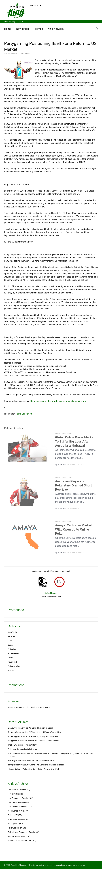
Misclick (11, 670)
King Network (56, 28)
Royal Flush (12, 662)
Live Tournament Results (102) (20, 798)
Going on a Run (14, 666)
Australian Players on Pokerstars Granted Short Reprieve (73, 486)
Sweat (10, 658)
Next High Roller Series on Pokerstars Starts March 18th (31, 760)
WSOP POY (12, 632)
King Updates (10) (15, 824)
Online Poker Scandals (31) (19, 790)
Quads (10, 645)
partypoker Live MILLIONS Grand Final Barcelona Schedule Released (36, 765)
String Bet (12, 649)
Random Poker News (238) (19, 836)
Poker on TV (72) (15, 815)
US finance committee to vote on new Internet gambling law (58, 401)
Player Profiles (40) (16, 794)
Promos (38, 28)
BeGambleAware (51, 593)
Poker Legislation (24, 414)
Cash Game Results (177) (18, 802)
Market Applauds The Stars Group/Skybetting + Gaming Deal (33, 736)
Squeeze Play (13, 653)
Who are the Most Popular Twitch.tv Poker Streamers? (30, 707)
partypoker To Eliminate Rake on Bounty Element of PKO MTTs (33, 741)
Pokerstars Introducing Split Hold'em (23, 749)
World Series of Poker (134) (19, 811)
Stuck (10, 641)
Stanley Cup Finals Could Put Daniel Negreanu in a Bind (30, 728)
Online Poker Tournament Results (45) (23, 832)
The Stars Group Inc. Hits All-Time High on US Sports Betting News (35, 732)
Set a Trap (12, 636)
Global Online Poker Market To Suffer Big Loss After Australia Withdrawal (74, 442)
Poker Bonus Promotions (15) (20, 807)
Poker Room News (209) (18, 819)
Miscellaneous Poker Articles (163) (22, 841)
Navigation (22, 28)
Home (7, 28)
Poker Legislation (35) (17, 828)
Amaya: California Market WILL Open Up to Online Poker (73, 530)
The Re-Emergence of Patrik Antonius (23, 745)
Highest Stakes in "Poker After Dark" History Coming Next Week (33, 769)
